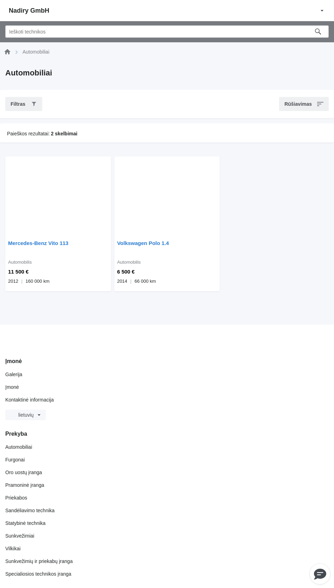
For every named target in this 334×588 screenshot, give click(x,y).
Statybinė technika (25, 523)
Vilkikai (12, 548)
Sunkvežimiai (19, 536)
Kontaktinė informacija (29, 400)
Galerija (13, 374)
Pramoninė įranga (24, 485)
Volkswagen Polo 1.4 (143, 243)
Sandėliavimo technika (30, 510)
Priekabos (16, 498)
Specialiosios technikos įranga (38, 574)
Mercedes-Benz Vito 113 (38, 243)
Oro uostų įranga (23, 472)
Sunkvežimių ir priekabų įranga (39, 561)
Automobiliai (18, 447)
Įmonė (12, 387)
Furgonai (15, 460)
